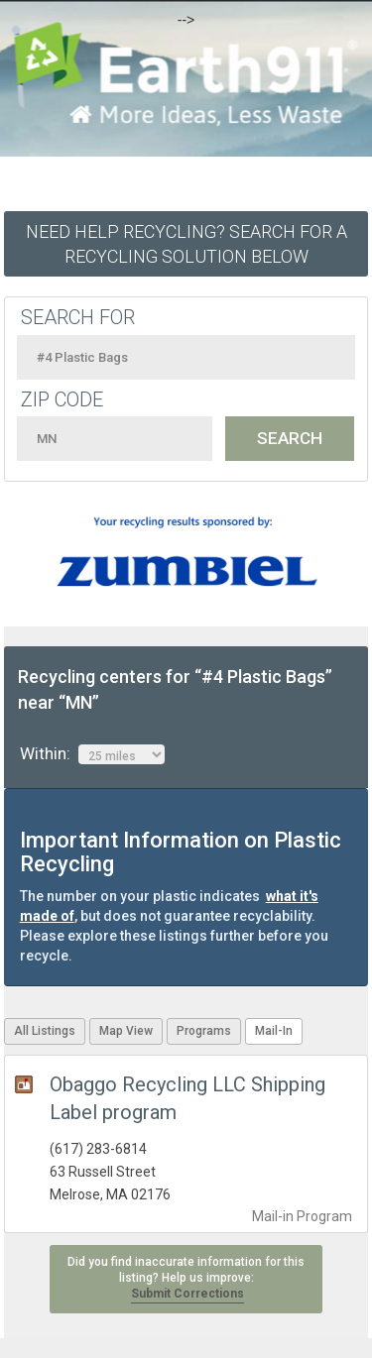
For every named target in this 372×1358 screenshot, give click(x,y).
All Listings (44, 1031)
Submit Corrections (187, 1294)
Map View (126, 1031)
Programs (204, 1031)
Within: (92, 754)
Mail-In (274, 1031)
